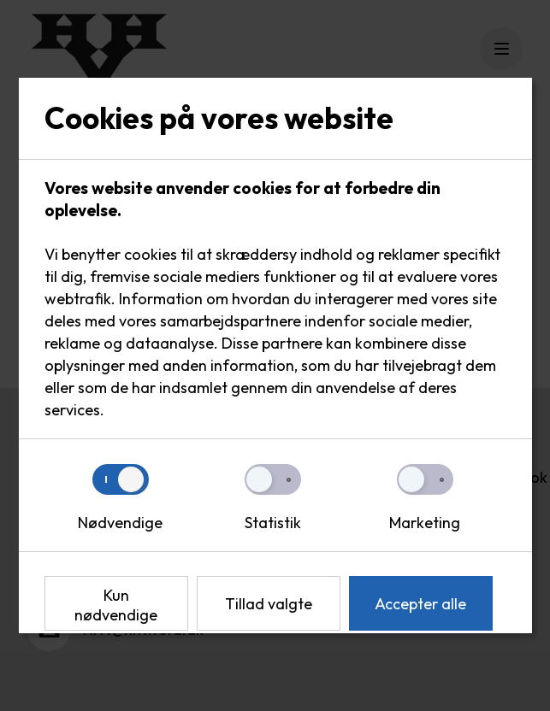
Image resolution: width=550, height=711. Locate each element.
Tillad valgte (268, 604)
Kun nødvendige (115, 605)
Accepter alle (420, 604)
